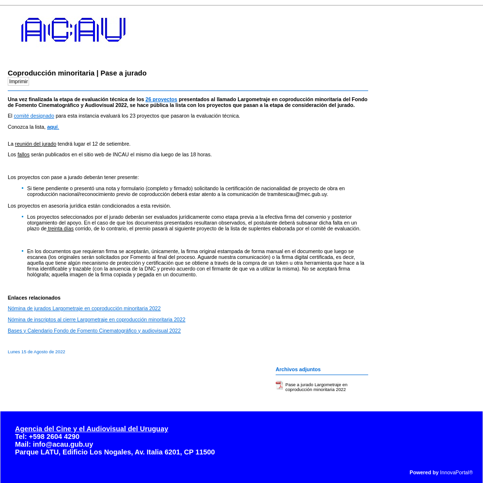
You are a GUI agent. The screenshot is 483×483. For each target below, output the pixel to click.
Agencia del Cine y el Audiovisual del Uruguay (91, 429)
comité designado (34, 116)
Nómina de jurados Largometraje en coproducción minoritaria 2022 (84, 308)
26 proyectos (161, 99)
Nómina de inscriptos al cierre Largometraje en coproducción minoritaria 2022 (97, 319)
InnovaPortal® (456, 472)
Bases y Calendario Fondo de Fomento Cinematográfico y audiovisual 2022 (94, 330)
